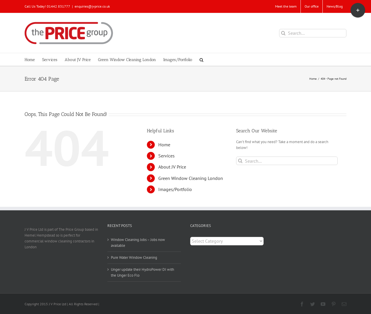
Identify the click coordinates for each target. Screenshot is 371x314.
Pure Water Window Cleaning (134, 257)
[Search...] (312, 33)
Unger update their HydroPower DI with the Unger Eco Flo (142, 272)
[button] (201, 59)
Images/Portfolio (175, 189)
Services (166, 156)
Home (164, 145)
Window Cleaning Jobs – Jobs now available (138, 242)
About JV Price (172, 167)
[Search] (283, 33)
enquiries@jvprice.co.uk (92, 6)
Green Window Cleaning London (190, 178)
